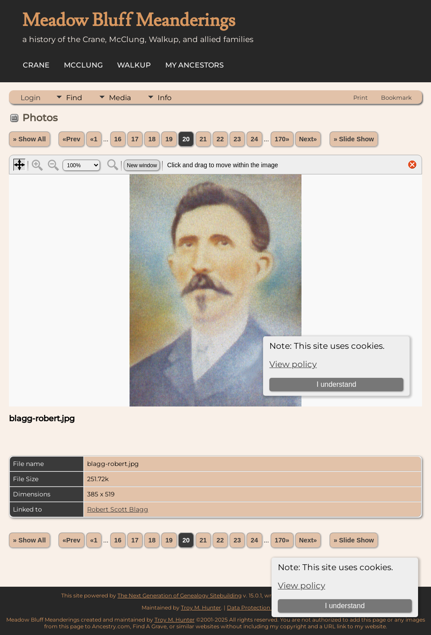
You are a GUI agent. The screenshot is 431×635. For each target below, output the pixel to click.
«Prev (71, 139)
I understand (345, 606)
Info (165, 97)
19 (168, 139)
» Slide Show (354, 139)
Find (74, 97)
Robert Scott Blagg (117, 509)
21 (203, 139)
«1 (93, 139)
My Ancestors (194, 65)
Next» (308, 139)
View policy (301, 585)
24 (254, 139)
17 (134, 139)
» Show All (29, 139)
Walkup (134, 65)
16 (117, 139)
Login (31, 97)
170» (282, 139)
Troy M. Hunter (201, 607)
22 (220, 139)
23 (237, 139)
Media (120, 97)
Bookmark (396, 97)
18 (151, 139)
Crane (36, 65)
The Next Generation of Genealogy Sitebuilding (179, 595)
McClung (83, 65)
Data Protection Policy (257, 607)
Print (360, 97)
